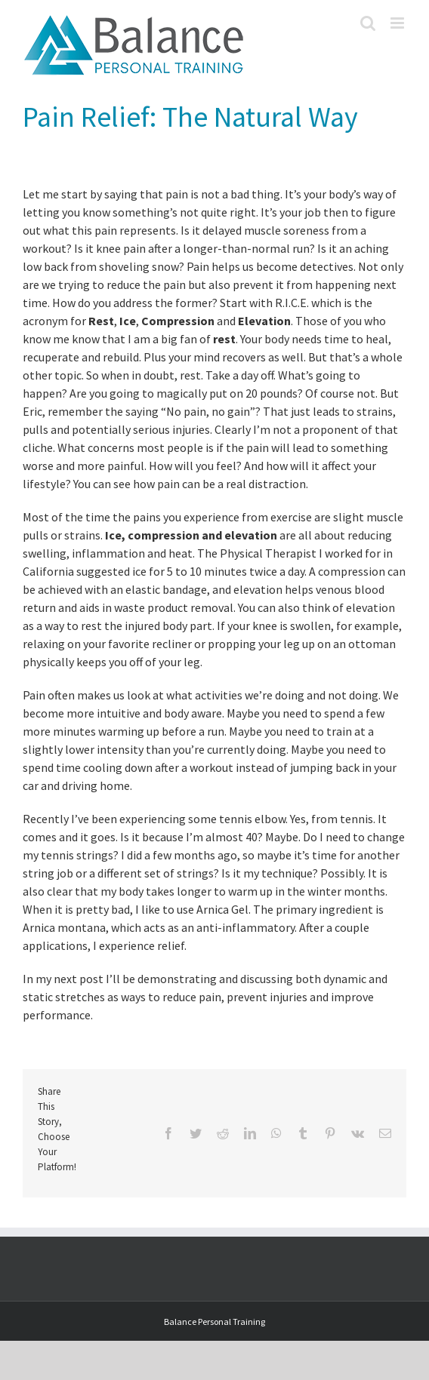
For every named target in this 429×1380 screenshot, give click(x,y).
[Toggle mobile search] (367, 23)
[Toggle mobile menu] (398, 23)
